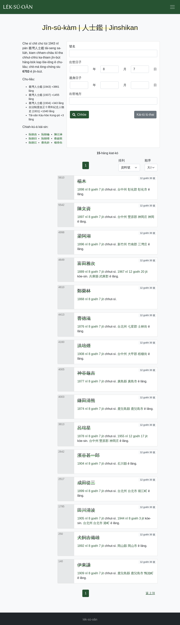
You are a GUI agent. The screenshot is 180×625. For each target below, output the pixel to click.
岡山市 (132, 545)
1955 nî (122, 436)
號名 (72, 46)
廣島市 (132, 381)
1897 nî (82, 217)
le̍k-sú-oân (90, 619)
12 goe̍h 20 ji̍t (138, 271)
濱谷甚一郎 (88, 455)
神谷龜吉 (86, 373)
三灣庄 (142, 244)
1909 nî (82, 573)
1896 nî (82, 244)
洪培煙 (84, 345)
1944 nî (122, 518)
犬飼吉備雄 (88, 537)
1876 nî (82, 326)
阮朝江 (33, 142)
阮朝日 (33, 138)
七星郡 (132, 326)
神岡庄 (142, 217)
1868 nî (82, 299)
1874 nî (82, 408)
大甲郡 (132, 354)
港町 (106, 523)
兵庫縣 (93, 276)
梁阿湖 (84, 236)
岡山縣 (122, 545)
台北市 (132, 491)
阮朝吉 (33, 134)
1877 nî (82, 381)
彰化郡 (132, 189)
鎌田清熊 (86, 400)
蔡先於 (45, 142)
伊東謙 (84, 564)
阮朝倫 (45, 134)
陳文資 (84, 208)
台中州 (122, 189)
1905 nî (82, 518)
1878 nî (82, 436)
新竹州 (122, 244)
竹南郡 (132, 244)
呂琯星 (84, 427)
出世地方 (75, 93)
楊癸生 (58, 142)
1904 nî (82, 463)
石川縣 (122, 463)
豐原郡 (132, 217)
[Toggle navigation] (172, 7)
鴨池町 (148, 573)
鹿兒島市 (137, 408)
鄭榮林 (84, 290)
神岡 (151, 217)
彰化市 (142, 189)
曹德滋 (84, 318)
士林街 (142, 326)
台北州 (122, 326)
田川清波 (86, 510)
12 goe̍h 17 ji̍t (138, 436)
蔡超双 (58, 138)
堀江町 (142, 491)
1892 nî (82, 545)
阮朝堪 (45, 138)
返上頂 (150, 593)
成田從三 (86, 482)
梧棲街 (142, 354)
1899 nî (82, 491)
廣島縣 (122, 381)
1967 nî (122, 271)
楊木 (81, 181)
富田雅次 (86, 263)
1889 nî (82, 271)
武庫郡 (104, 276)
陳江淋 (58, 134)
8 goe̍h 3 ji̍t (136, 518)
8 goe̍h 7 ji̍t (96, 189)
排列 (121, 160)
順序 (148, 160)
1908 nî (82, 354)
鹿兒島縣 (123, 408)
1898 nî (82, 189)
